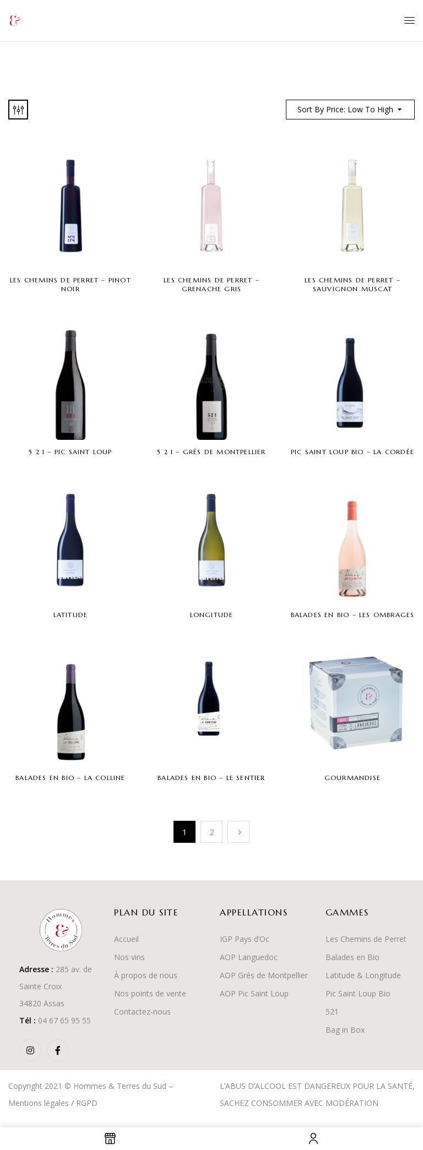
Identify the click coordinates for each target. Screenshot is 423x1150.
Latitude (70, 615)
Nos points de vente (150, 993)
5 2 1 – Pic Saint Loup (70, 452)
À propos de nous (145, 975)
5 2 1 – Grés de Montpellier (211, 452)
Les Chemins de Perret (366, 939)
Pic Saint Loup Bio (358, 993)
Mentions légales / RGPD (52, 1103)
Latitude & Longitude (363, 975)
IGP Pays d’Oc (244, 939)
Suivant (238, 832)
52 (330, 1011)
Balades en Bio (352, 957)
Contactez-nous (142, 1011)
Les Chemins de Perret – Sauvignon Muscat (352, 284)
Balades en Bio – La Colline (70, 777)
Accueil (126, 939)
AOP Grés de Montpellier (264, 975)
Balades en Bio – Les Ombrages (353, 615)
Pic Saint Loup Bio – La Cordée (352, 452)
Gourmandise (352, 777)
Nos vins (129, 957)
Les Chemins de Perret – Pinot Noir (70, 284)
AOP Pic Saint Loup (254, 993)
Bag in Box (345, 1029)
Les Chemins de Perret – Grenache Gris (211, 284)
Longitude (212, 615)
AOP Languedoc (249, 957)
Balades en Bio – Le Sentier (211, 777)
